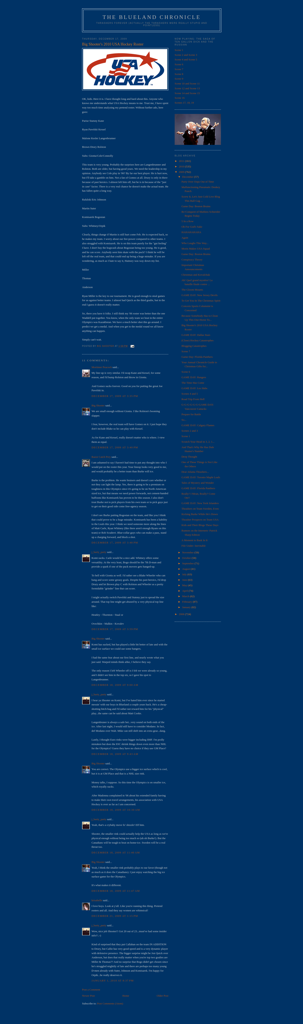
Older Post (162, 995)
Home (125, 995)
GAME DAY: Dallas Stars (195, 334)
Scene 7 (179, 69)
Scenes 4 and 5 (189, 393)
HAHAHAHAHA (191, 232)
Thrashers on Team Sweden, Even (200, 508)
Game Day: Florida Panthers (197, 356)
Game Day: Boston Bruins (195, 206)
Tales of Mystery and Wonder (197, 482)
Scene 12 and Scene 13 (187, 88)
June (185, 579)
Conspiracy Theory (191, 259)
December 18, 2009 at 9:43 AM (115, 754)
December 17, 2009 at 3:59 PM (115, 629)
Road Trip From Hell (192, 399)
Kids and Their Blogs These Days (199, 525)
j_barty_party (99, 552)
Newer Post (88, 995)
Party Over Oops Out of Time (197, 181)
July (184, 574)
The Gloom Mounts (192, 289)
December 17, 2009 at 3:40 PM (115, 447)
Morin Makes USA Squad (195, 248)
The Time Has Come (192, 382)
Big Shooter (98, 405)
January (186, 607)
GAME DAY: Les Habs (194, 388)
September (188, 563)
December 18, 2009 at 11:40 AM (116, 852)
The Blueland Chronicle (152, 17)
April (185, 590)
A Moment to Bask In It (194, 540)
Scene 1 (179, 50)
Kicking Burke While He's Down (199, 514)
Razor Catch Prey (101, 456)
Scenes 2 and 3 (189, 430)
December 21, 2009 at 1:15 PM (115, 915)
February (187, 601)
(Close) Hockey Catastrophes (197, 340)
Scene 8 (179, 74)
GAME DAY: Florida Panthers (198, 488)
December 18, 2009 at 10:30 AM (116, 809)
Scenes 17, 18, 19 (184, 102)
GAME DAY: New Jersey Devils (199, 295)
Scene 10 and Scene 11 (187, 83)
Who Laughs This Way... (194, 243)
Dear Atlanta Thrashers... (195, 471)
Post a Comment (91, 989)
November (188, 552)
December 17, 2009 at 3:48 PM (115, 542)
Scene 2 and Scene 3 (186, 54)
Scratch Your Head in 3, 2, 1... (197, 441)
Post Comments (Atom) (110, 1003)
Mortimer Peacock (102, 367)
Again (184, 237)
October (187, 557)
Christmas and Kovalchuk (195, 274)
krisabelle (97, 900)
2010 (182, 166)
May (185, 585)
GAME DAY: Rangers (193, 377)
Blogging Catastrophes (193, 345)
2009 (182, 172)
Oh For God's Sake (191, 226)
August (186, 568)
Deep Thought (189, 456)
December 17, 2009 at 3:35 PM (115, 396)
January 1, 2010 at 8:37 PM (113, 980)
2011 (182, 161)
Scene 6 (179, 64)
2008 (182, 614)
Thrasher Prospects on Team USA (199, 519)
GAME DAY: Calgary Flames (197, 425)
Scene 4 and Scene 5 (186, 59)
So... (183, 419)
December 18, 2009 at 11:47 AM (116, 890)
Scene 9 (179, 78)
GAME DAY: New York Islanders (200, 503)
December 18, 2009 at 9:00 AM (115, 684)
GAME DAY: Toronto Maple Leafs (200, 477)
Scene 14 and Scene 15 (187, 93)
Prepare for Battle (191, 414)
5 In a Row (187, 221)
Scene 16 (180, 97)
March (186, 596)
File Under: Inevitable (193, 545)
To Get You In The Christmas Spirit (200, 300)
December (188, 176)
